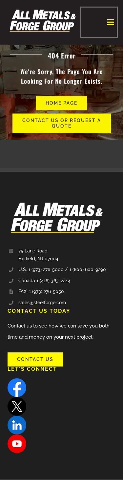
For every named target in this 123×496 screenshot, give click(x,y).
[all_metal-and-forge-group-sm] (42, 9)
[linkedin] (17, 418)
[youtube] (17, 437)
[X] (17, 399)
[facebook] (17, 381)
